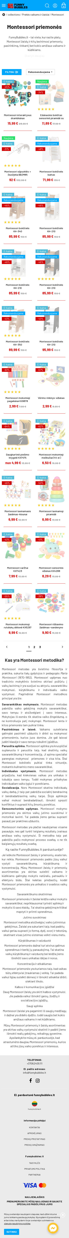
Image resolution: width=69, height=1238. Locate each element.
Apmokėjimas (34, 1133)
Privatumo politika (34, 1168)
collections (14, 14)
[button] (40, 72)
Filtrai (11, 72)
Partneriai (34, 1174)
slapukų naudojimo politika (17, 1223)
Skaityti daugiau (34, 55)
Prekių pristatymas (34, 1139)
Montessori (58, 14)
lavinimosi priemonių (50, 41)
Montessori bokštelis (16, 762)
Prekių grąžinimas (34, 1145)
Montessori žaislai (14, 1011)
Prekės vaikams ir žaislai (35, 14)
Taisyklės (34, 1163)
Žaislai (23, 926)
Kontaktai (34, 1127)
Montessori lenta (53, 721)
